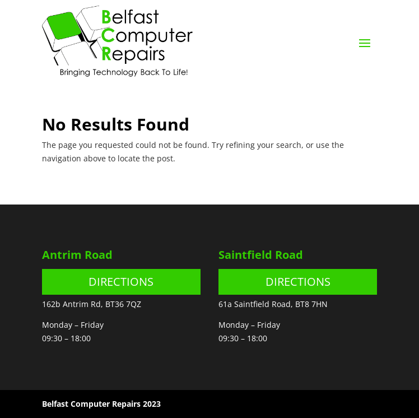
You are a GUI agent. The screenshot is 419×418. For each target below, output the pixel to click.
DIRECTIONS (121, 281)
